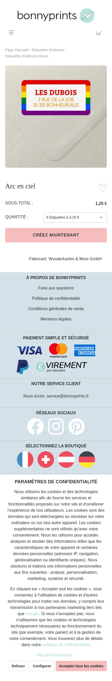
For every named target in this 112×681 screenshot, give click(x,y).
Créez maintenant (56, 235)
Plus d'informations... (56, 655)
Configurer (42, 666)
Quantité (16, 217)
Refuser (18, 666)
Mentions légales (56, 319)
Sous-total (18, 203)
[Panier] (100, 32)
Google (32, 613)
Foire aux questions (56, 288)
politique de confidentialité (65, 644)
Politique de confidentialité (56, 298)
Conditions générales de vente (56, 309)
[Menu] (12, 32)
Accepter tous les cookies (81, 666)
